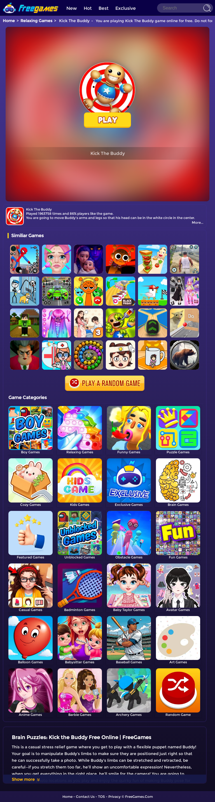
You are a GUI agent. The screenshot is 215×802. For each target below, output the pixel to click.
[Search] (185, 8)
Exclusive (125, 8)
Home (9, 20)
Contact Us (85, 796)
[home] (31, 2)
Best (104, 8)
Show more (26, 779)
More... (197, 222)
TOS (101, 796)
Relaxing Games (36, 20)
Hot (88, 8)
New (71, 8)
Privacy (114, 796)
